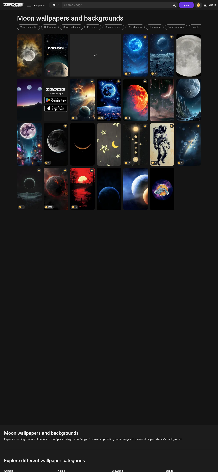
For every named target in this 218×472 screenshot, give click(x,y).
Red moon (92, 27)
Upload (186, 5)
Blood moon (135, 27)
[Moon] (29, 55)
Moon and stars (71, 27)
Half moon (50, 27)
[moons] (82, 100)
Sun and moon (113, 27)
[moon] (29, 100)
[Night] (109, 144)
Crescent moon (176, 27)
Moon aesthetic (28, 27)
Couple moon (199, 27)
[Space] (162, 100)
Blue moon (155, 27)
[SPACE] (162, 189)
